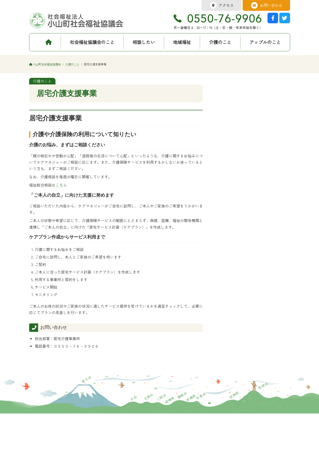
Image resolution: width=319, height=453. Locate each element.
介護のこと (228, 87)
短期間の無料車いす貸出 (239, 114)
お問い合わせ (266, 5)
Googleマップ (231, 426)
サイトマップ (70, 449)
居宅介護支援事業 (234, 95)
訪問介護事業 (231, 104)
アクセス (221, 5)
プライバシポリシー (42, 449)
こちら (61, 185)
